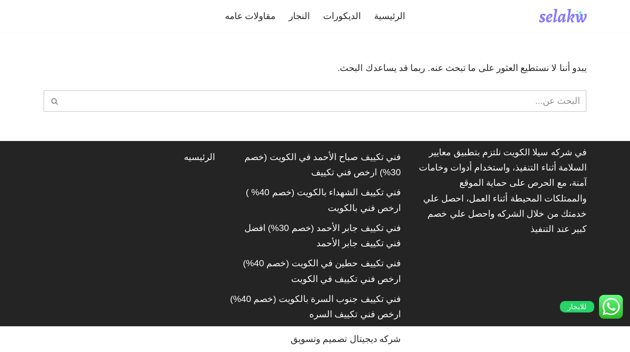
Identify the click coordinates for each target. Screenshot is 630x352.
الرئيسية (389, 16)
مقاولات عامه (250, 16)
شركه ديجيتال (375, 339)
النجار (299, 16)
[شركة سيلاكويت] (563, 16)
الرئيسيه (199, 157)
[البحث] (326, 101)
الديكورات (342, 16)
